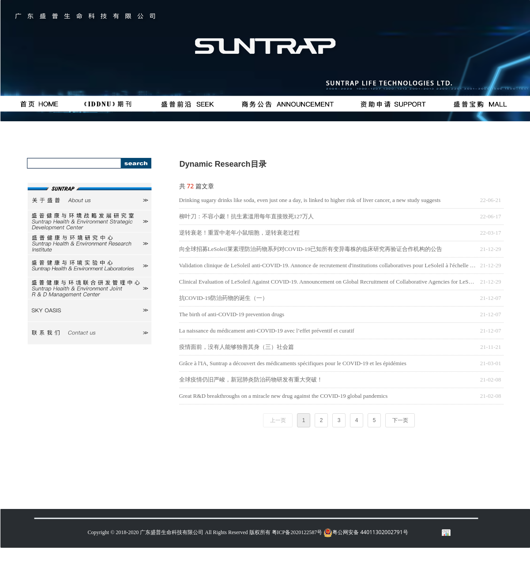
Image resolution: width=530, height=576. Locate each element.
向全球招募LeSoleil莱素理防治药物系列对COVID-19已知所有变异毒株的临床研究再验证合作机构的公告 (311, 249)
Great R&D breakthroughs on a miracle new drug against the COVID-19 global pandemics (283, 396)
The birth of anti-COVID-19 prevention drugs (232, 314)
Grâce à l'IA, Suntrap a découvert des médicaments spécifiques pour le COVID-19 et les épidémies (292, 363)
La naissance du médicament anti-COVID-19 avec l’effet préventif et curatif (266, 330)
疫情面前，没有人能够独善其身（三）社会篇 (236, 347)
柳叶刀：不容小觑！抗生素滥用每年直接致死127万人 (246, 216)
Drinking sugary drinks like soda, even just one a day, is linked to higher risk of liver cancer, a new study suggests (310, 200)
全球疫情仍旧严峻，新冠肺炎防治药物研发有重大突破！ (251, 379)
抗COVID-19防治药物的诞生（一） (223, 298)
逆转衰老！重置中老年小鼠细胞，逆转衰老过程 (239, 232)
